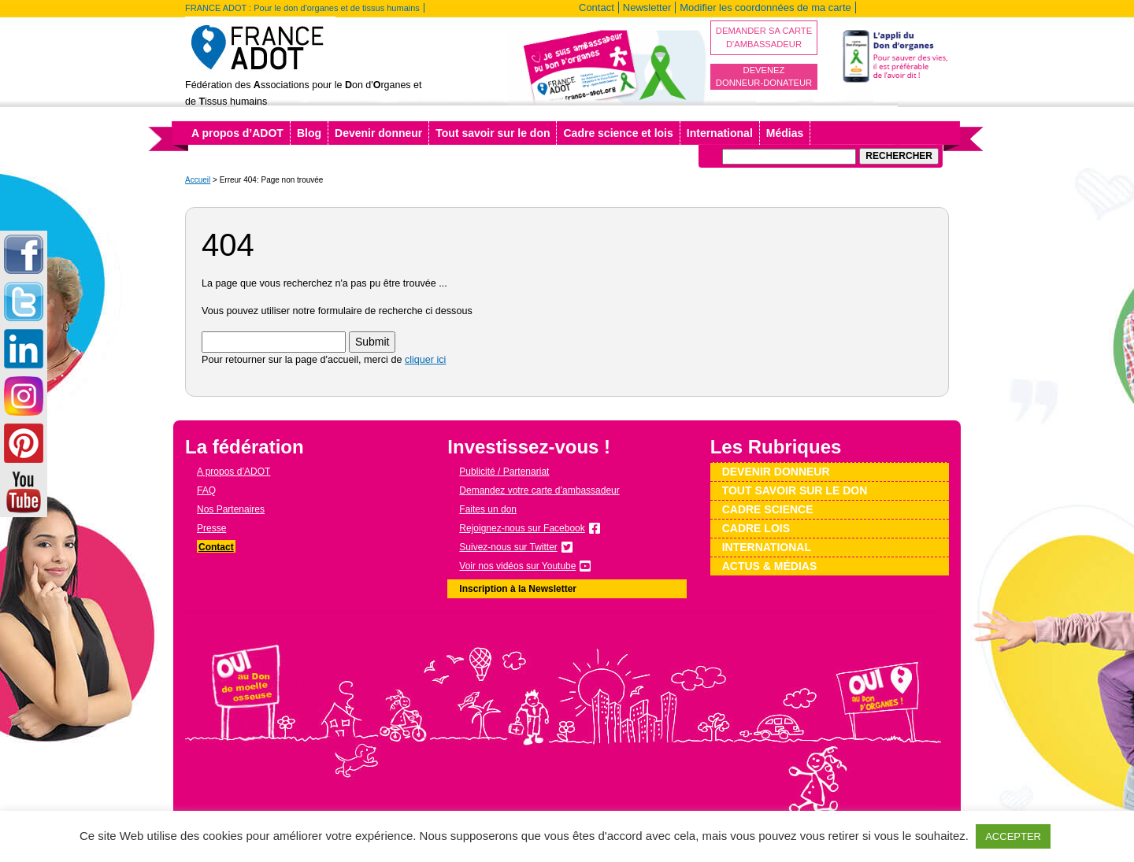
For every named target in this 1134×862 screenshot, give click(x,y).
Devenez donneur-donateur (764, 76)
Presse (211, 528)
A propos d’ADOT (237, 133)
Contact (596, 7)
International (720, 133)
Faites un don (488, 509)
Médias (784, 133)
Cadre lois (756, 528)
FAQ (206, 490)
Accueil (197, 180)
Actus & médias (769, 566)
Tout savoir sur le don (492, 133)
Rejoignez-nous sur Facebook (521, 528)
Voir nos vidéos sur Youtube (517, 566)
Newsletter (647, 7)
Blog (309, 133)
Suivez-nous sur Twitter (508, 547)
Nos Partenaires (231, 509)
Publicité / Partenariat (504, 471)
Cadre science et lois (618, 133)
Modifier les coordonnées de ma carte (765, 7)
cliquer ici (426, 359)
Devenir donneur (378, 133)
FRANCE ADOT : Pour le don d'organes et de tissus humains (302, 8)
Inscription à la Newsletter (517, 588)
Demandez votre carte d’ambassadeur (539, 490)
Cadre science (767, 509)
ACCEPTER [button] (1013, 836)
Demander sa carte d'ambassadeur (764, 37)
